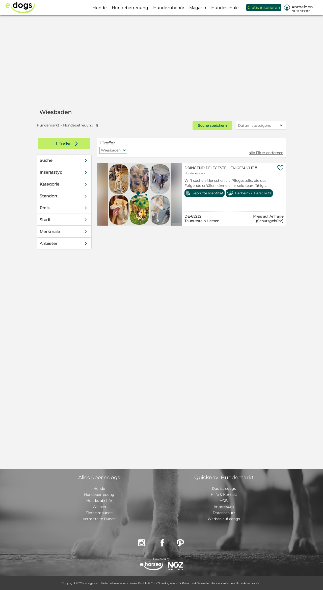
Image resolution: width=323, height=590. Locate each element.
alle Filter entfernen (266, 152)
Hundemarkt (48, 125)
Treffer (68, 143)
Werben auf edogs (224, 519)
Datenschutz (224, 512)
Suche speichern (212, 125)
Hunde (99, 488)
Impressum (224, 506)
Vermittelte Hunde (99, 519)
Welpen (99, 506)
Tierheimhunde (99, 512)
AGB (224, 500)
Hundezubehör (99, 500)
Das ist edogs (224, 488)
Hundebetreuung (78, 125)
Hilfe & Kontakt (224, 494)
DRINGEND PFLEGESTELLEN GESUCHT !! (220, 168)
